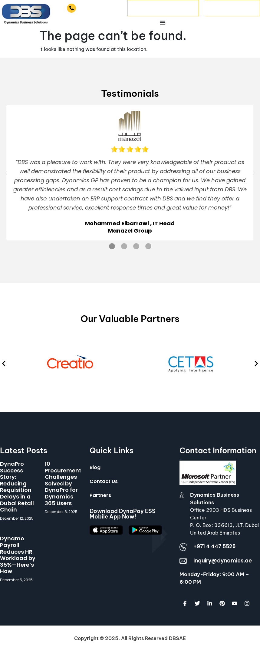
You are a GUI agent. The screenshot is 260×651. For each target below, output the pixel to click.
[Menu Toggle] (163, 22)
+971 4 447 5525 (99, 8)
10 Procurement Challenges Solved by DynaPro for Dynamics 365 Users (63, 483)
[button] (6, 173)
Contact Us (104, 481)
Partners (100, 495)
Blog (95, 467)
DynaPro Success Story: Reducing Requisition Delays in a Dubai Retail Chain (17, 486)
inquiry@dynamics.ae (222, 560)
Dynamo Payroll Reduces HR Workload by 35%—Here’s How (17, 555)
